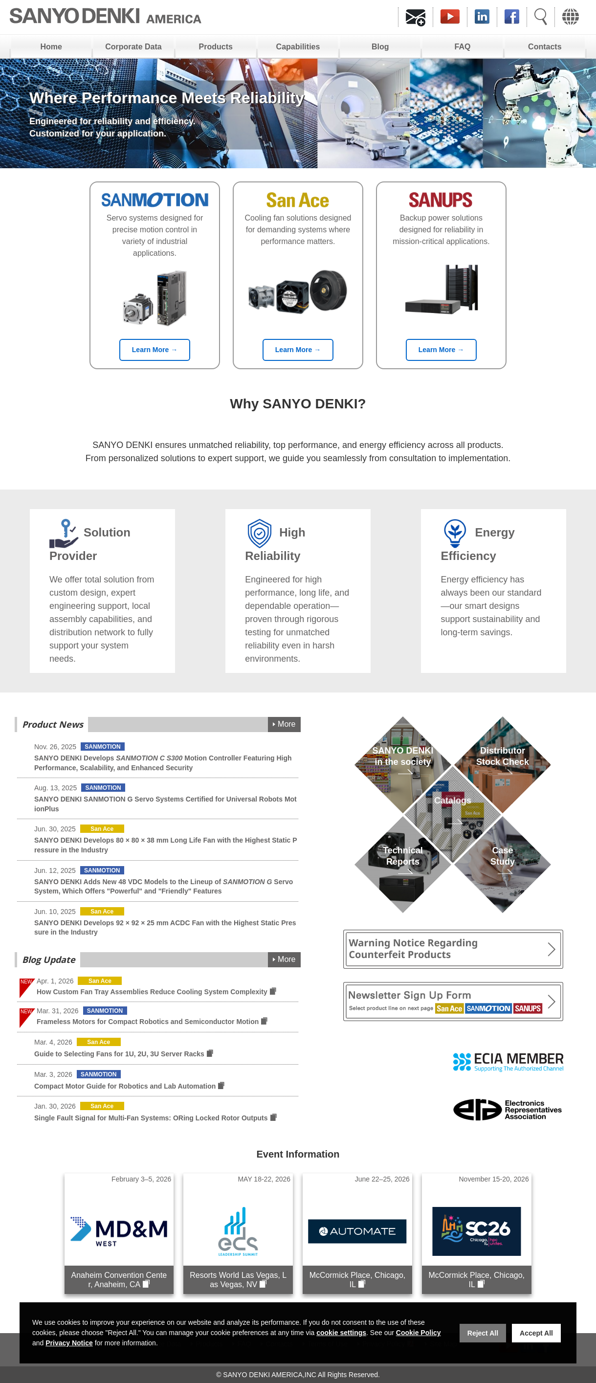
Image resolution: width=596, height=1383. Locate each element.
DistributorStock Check (502, 767)
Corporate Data (133, 47)
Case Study (502, 867)
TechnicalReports (403, 867)
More (286, 724)
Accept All (536, 1333)
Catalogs (452, 817)
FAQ (463, 47)
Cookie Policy (418, 1333)
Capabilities (298, 47)
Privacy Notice (69, 1343)
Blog (380, 47)
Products (216, 47)
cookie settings (341, 1333)
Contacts (544, 47)
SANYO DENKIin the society (402, 767)
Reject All (482, 1333)
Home (51, 47)
